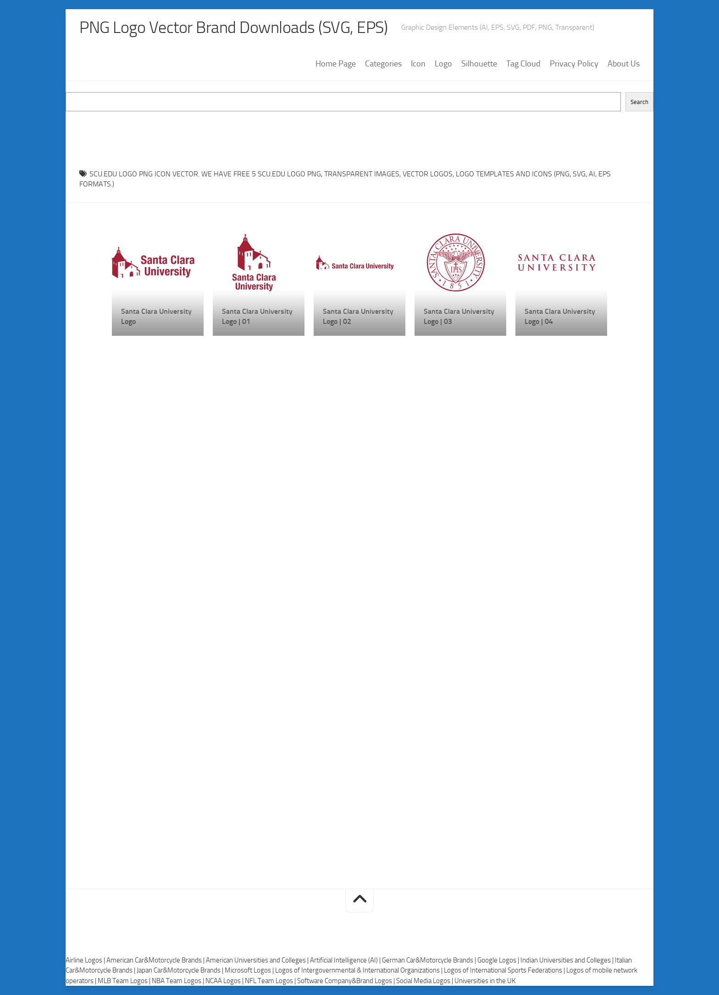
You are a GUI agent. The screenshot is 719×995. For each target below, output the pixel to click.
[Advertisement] (359, 132)
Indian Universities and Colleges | (567, 960)
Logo (443, 63)
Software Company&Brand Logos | (346, 981)
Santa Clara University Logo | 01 (257, 316)
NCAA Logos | (225, 981)
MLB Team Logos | (125, 981)
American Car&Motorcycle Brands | (156, 960)
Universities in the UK (484, 981)
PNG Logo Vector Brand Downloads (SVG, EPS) (233, 27)
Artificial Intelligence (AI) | (346, 960)
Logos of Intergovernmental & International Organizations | (359, 970)
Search (639, 101)
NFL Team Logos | (271, 981)
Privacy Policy (574, 63)
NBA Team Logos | (178, 981)
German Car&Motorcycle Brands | (429, 960)
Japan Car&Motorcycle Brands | (181, 970)
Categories (383, 63)
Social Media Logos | (425, 981)
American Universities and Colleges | (258, 960)
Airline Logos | (86, 960)
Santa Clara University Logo (156, 316)
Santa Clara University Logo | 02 (358, 316)
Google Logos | (498, 960)
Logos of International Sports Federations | (505, 970)
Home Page (335, 63)
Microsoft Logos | (250, 970)
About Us (624, 63)
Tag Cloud (523, 63)
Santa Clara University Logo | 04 (560, 316)
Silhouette (479, 63)
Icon (418, 63)
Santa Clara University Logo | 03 (459, 316)
